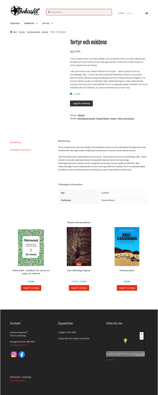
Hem (15, 32)
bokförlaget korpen (86, 119)
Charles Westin (102, 119)
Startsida (15, 23)
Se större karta (110, 359)
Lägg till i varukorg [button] (31, 288)
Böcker (22, 32)
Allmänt (45, 32)
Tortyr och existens (125, 119)
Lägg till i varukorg (81, 103)
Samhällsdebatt (33, 32)
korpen (113, 119)
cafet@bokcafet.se (18, 345)
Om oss (45, 23)
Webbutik (29, 23)
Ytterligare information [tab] (20, 149)
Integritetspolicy (17, 380)
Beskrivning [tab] (15, 142)
